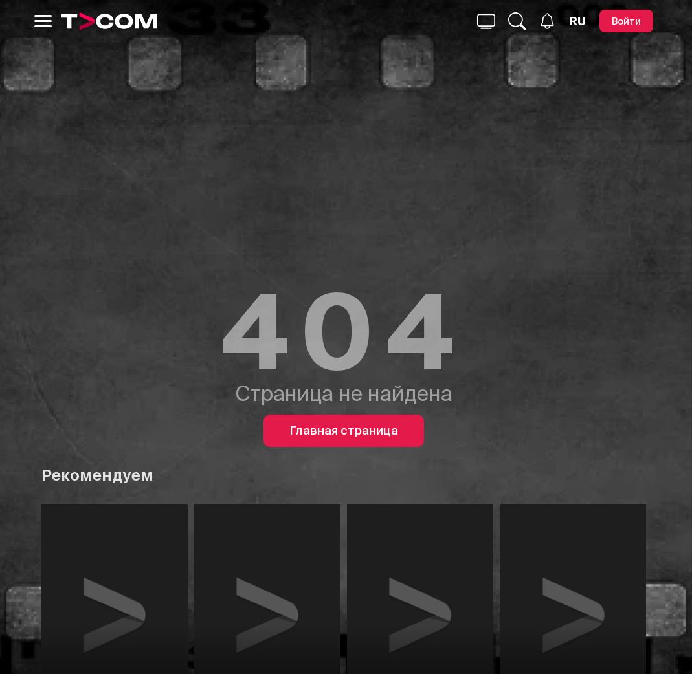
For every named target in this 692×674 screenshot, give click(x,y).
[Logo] (109, 21)
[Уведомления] (547, 21)
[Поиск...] (486, 21)
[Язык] (577, 21)
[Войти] (626, 21)
